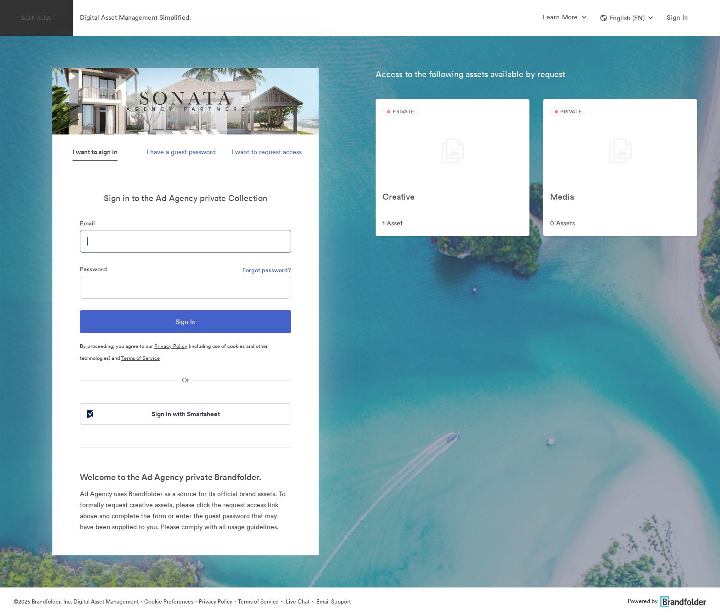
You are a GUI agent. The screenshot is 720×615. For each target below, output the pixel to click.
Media (562, 196)
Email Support (333, 601)
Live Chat (296, 601)
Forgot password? (266, 270)
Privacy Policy (170, 346)
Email (87, 223)
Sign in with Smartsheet (152, 414)
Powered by (667, 601)
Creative (398, 196)
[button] (626, 18)
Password (93, 269)
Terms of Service (140, 358)
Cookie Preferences (168, 601)
